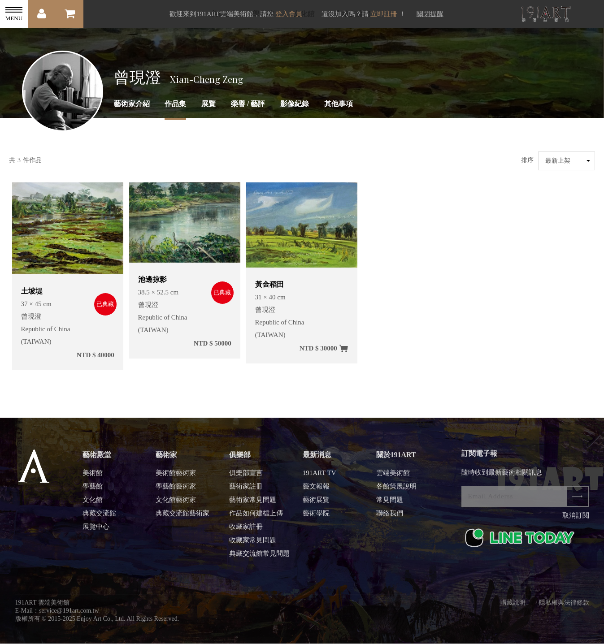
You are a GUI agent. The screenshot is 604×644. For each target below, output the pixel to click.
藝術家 (166, 460)
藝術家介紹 (132, 104)
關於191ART (396, 460)
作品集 (175, 104)
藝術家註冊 (246, 491)
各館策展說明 (396, 491)
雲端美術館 (393, 478)
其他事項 (338, 104)
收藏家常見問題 (252, 545)
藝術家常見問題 (252, 505)
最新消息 (317, 460)
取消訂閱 (575, 520)
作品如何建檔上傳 (256, 518)
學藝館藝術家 (176, 491)
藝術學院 (316, 518)
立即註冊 (383, 13)
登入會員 (288, 13)
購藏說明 (513, 608)
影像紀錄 (294, 104)
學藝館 (93, 491)
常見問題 (389, 505)
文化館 (93, 505)
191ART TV (319, 478)
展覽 (208, 104)
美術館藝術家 (176, 478)
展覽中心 (96, 532)
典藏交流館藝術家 (182, 518)
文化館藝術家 (176, 505)
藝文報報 (316, 491)
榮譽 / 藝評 (248, 104)
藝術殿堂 (97, 460)
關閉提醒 (430, 13)
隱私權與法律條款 (564, 608)
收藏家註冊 (246, 532)
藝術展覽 (316, 505)
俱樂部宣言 (246, 478)
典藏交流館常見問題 (259, 558)
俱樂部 (240, 460)
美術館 (93, 478)
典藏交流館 (99, 518)
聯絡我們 (389, 518)
